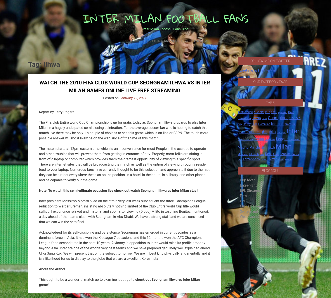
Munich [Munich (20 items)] (254, 154)
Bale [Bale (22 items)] (291, 112)
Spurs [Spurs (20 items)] (295, 154)
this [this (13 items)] (240, 159)
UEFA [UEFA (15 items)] (264, 159)
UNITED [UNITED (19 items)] (272, 159)
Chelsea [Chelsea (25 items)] (294, 118)
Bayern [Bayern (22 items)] (256, 118)
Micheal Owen (251, 206)
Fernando (247, 196)
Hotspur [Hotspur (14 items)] (281, 132)
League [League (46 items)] (282, 139)
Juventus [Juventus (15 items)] (270, 139)
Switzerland (249, 211)
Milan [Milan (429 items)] (283, 146)
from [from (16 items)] (288, 124)
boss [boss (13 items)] (264, 118)
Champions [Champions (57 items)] (278, 117)
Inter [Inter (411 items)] (292, 131)
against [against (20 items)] (283, 112)
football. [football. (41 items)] (277, 124)
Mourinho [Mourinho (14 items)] (243, 154)
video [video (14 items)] (281, 159)
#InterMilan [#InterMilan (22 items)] (245, 112)
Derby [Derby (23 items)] (247, 124)
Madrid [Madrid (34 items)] (243, 147)
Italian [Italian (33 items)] (259, 139)
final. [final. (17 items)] (254, 124)
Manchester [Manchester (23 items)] (258, 147)
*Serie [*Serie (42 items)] (259, 112)
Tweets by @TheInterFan (257, 70)
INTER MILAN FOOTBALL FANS (165, 18)
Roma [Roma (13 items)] (275, 154)
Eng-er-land (248, 185)
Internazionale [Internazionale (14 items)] (246, 139)
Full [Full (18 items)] (294, 124)
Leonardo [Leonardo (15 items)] (294, 139)
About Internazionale (165, 41)
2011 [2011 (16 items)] (274, 112)
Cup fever (247, 180)
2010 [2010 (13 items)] (267, 112)
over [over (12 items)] (262, 154)
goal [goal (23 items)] (241, 132)
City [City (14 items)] (240, 124)
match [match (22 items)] (271, 147)
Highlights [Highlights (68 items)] (266, 131)
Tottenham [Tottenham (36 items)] (251, 159)
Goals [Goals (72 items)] (250, 131)
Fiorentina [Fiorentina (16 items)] (264, 124)
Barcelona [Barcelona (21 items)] (244, 118)
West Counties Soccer (257, 217)
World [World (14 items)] (288, 159)
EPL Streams (250, 190)
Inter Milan (200, 41)
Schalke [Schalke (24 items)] (285, 154)
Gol (242, 201)
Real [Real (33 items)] (268, 154)
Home (134, 41)
